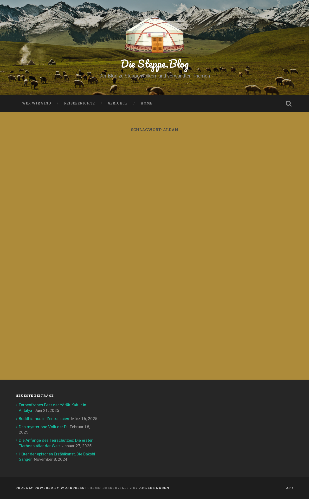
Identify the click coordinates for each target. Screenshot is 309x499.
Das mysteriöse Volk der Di (43, 426)
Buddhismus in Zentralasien (44, 418)
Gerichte (118, 103)
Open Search (289, 103)
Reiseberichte (79, 103)
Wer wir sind (36, 103)
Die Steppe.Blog (155, 63)
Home (146, 103)
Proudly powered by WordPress (49, 488)
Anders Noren (154, 488)
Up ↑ (289, 488)
